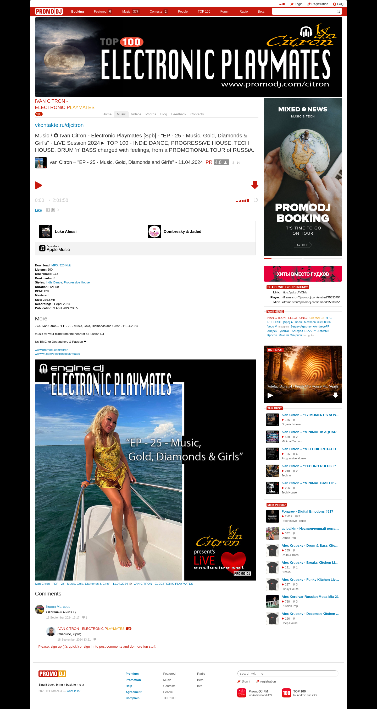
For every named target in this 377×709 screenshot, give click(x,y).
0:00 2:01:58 (51, 200)
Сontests (159, 11)
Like (38, 210)
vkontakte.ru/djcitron (59, 125)
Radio (244, 11)
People (183, 11)
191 (287, 567)
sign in (89, 646)
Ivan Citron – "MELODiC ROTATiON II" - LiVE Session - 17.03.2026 (311, 449)
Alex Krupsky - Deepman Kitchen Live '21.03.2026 (311, 613)
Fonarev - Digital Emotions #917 (307, 511)
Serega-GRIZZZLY (304, 330)
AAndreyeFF (321, 326)
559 (287, 436)
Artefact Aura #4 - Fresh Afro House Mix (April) (303, 386)
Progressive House (77, 282)
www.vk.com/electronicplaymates (57, 353)
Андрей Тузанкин (278, 330)
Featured (103, 11)
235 (287, 550)
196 (287, 618)
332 (287, 533)
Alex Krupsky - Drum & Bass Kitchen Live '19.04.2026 (311, 545)
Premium (132, 673)
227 (287, 584)
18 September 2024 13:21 (74, 639)
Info (199, 685)
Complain (133, 698)
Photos (151, 114)
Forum (225, 11)
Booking (77, 11)
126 (287, 419)
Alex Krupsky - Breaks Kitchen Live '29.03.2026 (311, 562)
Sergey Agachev (301, 326)
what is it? (73, 690)
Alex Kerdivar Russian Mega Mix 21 (310, 596)
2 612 (288, 516)
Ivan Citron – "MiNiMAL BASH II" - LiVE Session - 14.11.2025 (311, 483)
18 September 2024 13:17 (63, 617)
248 (287, 470)
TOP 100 (204, 11)
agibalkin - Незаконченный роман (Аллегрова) (311, 528)
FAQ (340, 4)
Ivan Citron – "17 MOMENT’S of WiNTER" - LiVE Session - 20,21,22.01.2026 (311, 415)
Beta (261, 11)
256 (287, 488)
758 (287, 601)
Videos (136, 114)
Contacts (197, 114)
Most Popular (277, 504)
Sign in (246, 681)
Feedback (178, 114)
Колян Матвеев (58, 606)
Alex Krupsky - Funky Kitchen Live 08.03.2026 (311, 579)
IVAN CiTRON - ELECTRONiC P (91, 628)
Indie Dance (54, 282)
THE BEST (275, 408)
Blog (163, 114)
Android (257, 695)
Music (131, 11)
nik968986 (324, 322)
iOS (270, 695)
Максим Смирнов (290, 335)
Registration (320, 4)
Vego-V (272, 326)
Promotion (133, 679)
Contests (169, 685)
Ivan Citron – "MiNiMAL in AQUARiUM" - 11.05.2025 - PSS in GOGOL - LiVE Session (311, 432)
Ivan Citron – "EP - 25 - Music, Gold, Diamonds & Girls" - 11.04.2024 (81, 583)
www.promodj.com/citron (51, 349)
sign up (56, 646)
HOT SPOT (275, 349)
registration (268, 681)
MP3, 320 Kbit (60, 265)
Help (129, 685)
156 (287, 453)
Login (298, 4)
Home (107, 114)
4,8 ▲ (221, 162)
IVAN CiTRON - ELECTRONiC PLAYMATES (163, 583)
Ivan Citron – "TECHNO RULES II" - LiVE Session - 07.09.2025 (311, 466)
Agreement (134, 692)
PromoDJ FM (258, 691)
